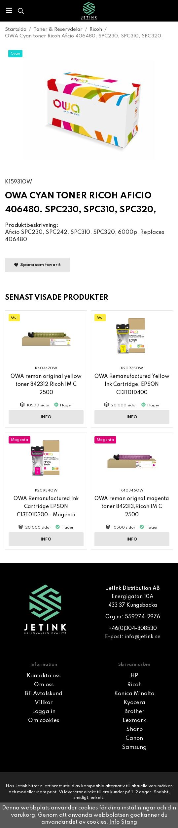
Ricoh (134, 685)
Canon (134, 738)
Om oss (43, 685)
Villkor (44, 702)
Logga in (43, 711)
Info (46, 417)
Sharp (134, 729)
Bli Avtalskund (43, 694)
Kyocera (134, 702)
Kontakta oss (43, 676)
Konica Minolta (134, 694)
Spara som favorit (37, 265)
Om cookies (43, 720)
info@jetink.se (142, 637)
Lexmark (134, 720)
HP (134, 676)
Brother (134, 711)
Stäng (129, 822)
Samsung (134, 747)
